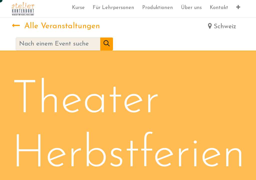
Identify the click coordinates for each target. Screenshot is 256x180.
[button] (238, 9)
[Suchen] (106, 44)
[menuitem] (78, 9)
